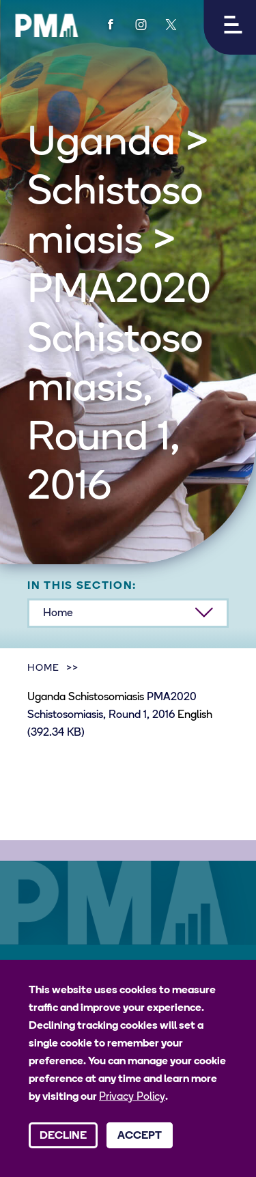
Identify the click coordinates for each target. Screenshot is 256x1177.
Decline (63, 1136)
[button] (229, 27)
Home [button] (58, 613)
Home (43, 668)
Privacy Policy (132, 1097)
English (194, 715)
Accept (139, 1136)
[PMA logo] (46, 25)
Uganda (46, 697)
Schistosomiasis (106, 697)
